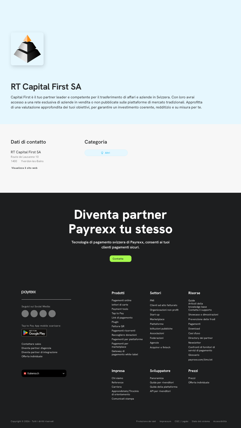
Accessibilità (220, 421)
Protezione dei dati (146, 421)
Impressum (165, 421)
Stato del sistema (201, 421)
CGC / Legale (181, 421)
